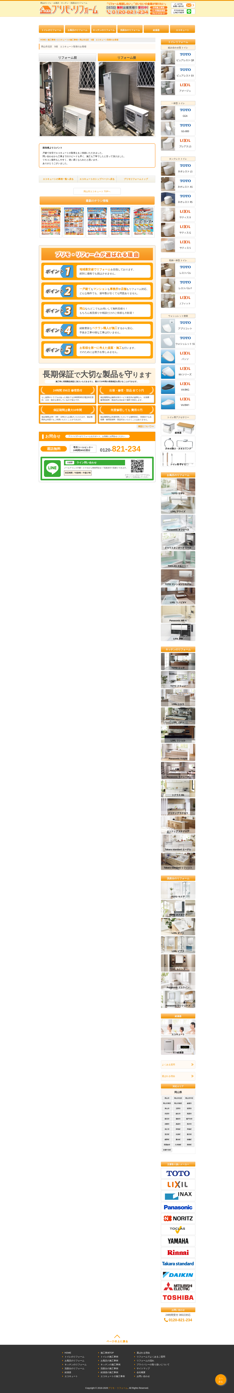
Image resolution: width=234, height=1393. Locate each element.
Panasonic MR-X (178, 620)
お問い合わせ (143, 1376)
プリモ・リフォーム (118, 1388)
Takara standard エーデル (178, 849)
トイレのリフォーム (51, 30)
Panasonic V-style (178, 758)
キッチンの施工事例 (110, 1364)
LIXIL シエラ (178, 704)
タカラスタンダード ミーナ (178, 548)
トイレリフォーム (178, 42)
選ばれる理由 (168, 1076)
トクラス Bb (178, 795)
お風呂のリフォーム (77, 30)
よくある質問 (168, 1064)
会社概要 (141, 1372)
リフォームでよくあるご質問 (151, 1356)
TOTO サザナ (178, 493)
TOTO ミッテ (178, 668)
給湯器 (156, 30)
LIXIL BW (178, 638)
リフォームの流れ (145, 1360)
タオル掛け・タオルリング (178, 448)
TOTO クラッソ (178, 686)
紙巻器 (178, 432)
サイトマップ (143, 1368)
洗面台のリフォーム (130, 30)
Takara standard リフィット (178, 867)
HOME (68, 1352)
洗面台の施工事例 (109, 1368)
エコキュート (182, 30)
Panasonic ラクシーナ (178, 777)
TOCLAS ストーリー (178, 566)
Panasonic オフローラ (178, 529)
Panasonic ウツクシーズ (178, 1005)
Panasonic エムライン (178, 987)
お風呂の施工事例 (109, 1360)
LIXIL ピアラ (178, 951)
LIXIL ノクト (178, 722)
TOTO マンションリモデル (178, 584)
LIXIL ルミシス (178, 969)
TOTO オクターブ (178, 915)
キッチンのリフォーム (104, 30)
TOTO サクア (178, 896)
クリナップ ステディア (178, 831)
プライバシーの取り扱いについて (153, 1364)
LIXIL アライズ (178, 511)
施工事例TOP (107, 1352)
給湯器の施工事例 (109, 1372)
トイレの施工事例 (109, 1356)
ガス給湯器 (178, 1052)
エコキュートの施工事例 (113, 1376)
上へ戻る (221, 1380)
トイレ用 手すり (178, 464)
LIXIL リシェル (178, 740)
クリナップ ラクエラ (178, 813)
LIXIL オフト (178, 933)
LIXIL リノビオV (178, 602)
